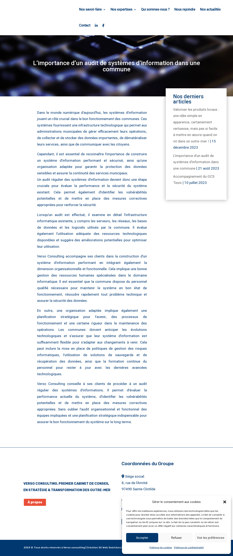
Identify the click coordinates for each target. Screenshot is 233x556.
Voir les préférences (210, 538)
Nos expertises (121, 9)
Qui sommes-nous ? (155, 9)
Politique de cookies (161, 547)
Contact (84, 25)
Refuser (176, 538)
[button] (225, 502)
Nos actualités (210, 9)
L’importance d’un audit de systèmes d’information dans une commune (196, 162)
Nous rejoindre (184, 9)
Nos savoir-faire (90, 9)
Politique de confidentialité (189, 547)
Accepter (142, 538)
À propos (35, 502)
